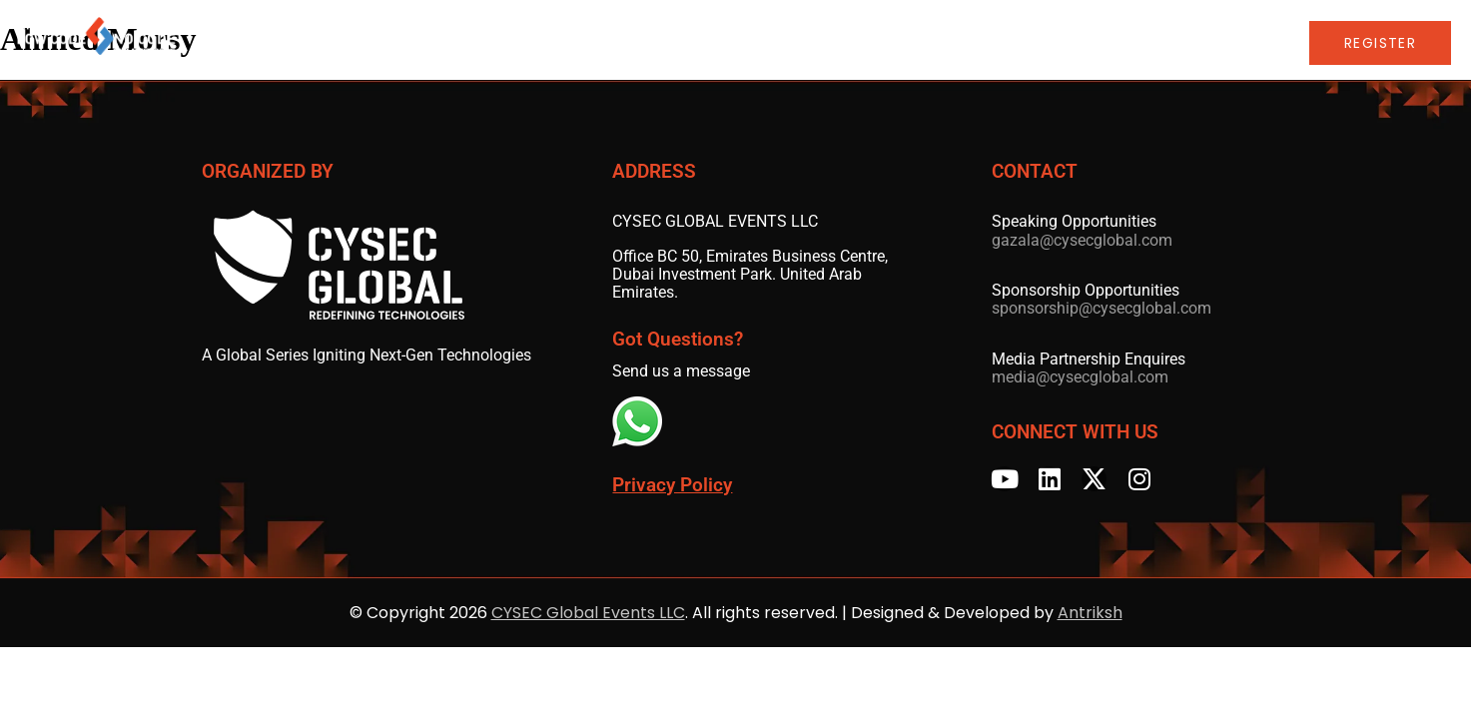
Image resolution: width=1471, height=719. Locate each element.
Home (386, 43)
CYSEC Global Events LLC (588, 612)
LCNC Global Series (1037, 43)
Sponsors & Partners (835, 43)
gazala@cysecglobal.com (1082, 240)
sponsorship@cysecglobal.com (1101, 308)
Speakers (685, 43)
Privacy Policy (672, 485)
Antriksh (1090, 612)
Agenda (454, 43)
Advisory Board (567, 43)
